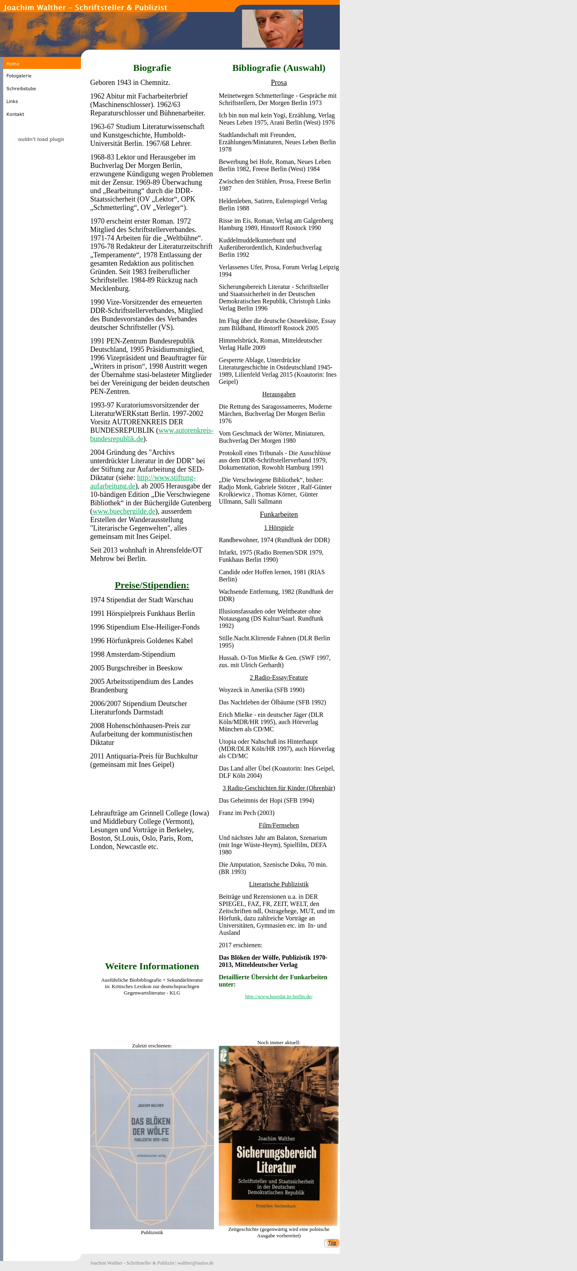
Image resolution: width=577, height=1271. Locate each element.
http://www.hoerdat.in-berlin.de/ (279, 996)
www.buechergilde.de (124, 511)
